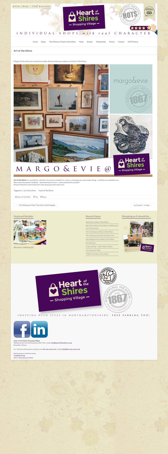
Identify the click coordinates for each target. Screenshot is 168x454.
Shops (43, 42)
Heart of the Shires (46, 190)
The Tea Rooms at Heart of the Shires (99, 232)
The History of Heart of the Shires (62, 42)
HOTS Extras (133, 42)
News (81, 42)
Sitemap (24, 345)
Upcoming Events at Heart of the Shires (100, 239)
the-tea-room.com (49, 349)
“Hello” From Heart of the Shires (97, 254)
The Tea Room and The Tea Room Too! (100, 235)
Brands (90, 42)
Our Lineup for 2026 (93, 250)
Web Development (19, 353)
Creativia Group (19, 355)
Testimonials (101, 42)
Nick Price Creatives (30, 353)
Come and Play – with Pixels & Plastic (99, 247)
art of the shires (29, 190)
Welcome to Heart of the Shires (97, 222)
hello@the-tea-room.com (71, 349)
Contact (121, 42)
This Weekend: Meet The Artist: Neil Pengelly (36, 205)
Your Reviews (91, 243)
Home (35, 42)
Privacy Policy (17, 345)
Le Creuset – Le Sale (142, 205)
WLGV (15, 357)
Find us (112, 42)
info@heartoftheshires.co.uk (61, 343)
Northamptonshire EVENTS (25, 357)
